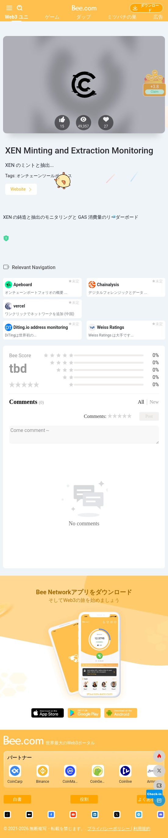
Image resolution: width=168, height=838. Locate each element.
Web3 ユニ (16, 17)
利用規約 (141, 828)
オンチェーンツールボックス (44, 175)
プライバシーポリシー (109, 828)
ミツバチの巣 (122, 17)
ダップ (83, 17)
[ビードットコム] (159, 756)
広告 (158, 17)
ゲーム (52, 17)
